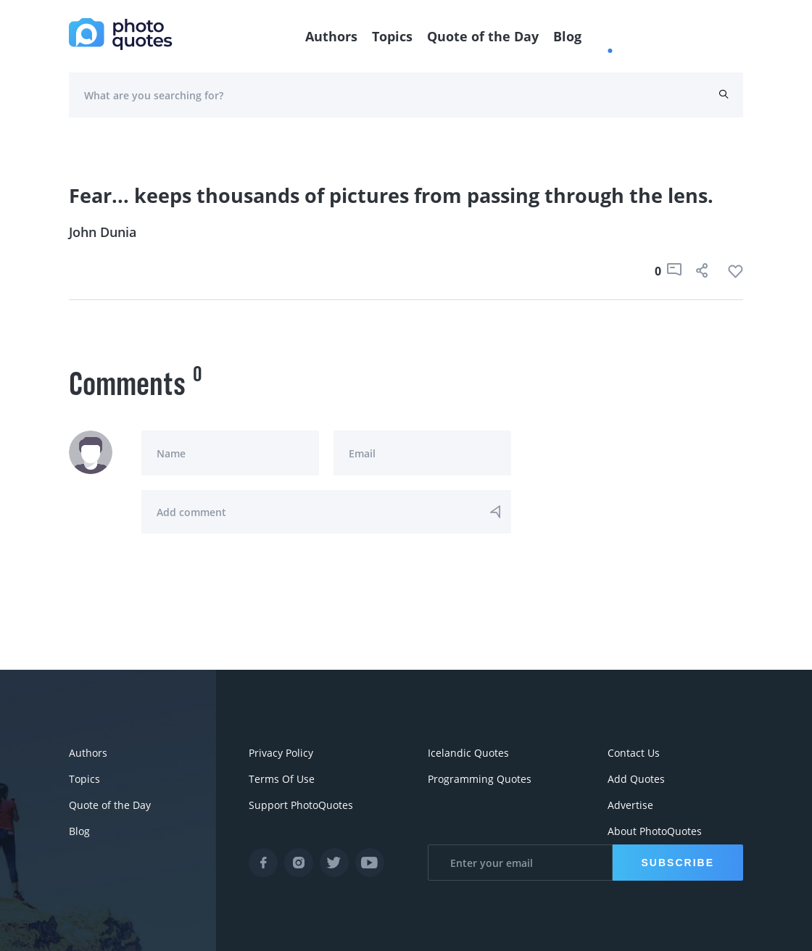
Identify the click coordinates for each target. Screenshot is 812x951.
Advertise (630, 805)
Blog (567, 36)
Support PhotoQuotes (301, 805)
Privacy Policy (281, 753)
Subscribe (678, 862)
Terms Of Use (282, 779)
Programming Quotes (479, 779)
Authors (331, 36)
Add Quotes (636, 779)
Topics (392, 36)
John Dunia (102, 232)
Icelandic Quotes (468, 753)
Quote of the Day (483, 36)
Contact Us (634, 753)
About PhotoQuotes (655, 831)
